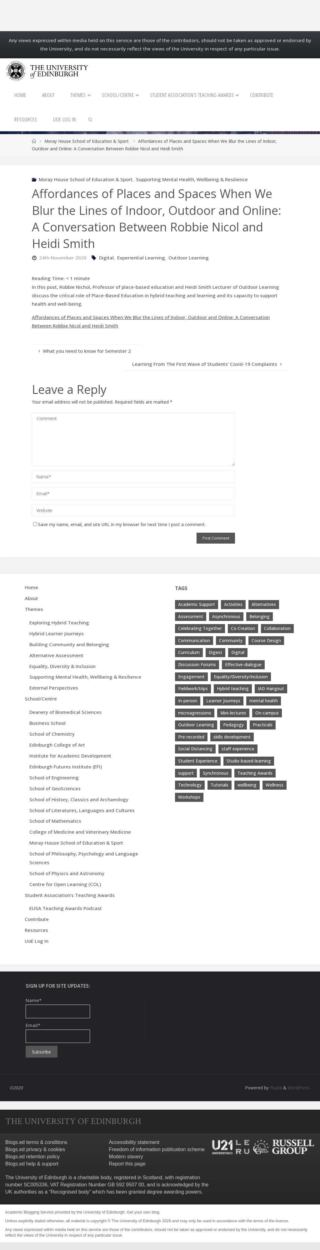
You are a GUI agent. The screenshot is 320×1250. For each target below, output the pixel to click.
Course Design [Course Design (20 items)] (266, 640)
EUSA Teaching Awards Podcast (65, 908)
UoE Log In (36, 941)
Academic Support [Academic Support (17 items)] (196, 604)
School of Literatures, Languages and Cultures (82, 810)
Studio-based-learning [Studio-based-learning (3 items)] (249, 761)
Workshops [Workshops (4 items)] (189, 797)
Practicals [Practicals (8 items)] (262, 725)
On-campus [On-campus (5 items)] (267, 713)
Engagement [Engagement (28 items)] (191, 677)
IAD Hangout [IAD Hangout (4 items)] (271, 688)
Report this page (127, 1163)
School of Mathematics (55, 821)
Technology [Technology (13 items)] (190, 785)
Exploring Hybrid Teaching (59, 622)
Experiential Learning (141, 257)
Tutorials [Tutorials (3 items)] (219, 785)
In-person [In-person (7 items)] (187, 701)
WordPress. (299, 1088)
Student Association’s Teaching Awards (70, 895)
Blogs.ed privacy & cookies (35, 1149)
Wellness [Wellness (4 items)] (274, 785)
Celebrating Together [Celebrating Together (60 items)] (200, 628)
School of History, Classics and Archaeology (78, 799)
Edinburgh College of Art (57, 745)
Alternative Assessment (56, 655)
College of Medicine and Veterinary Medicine (80, 832)
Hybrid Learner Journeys (56, 633)
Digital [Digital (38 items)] (237, 652)
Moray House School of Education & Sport (86, 141)
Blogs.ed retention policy (32, 1156)
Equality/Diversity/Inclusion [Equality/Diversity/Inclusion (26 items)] (241, 677)
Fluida (275, 1088)
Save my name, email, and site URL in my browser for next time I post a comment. (119, 524)
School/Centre (41, 698)
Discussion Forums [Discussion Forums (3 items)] (197, 664)
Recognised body (70, 1191)
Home (31, 587)
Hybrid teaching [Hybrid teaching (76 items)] (233, 688)
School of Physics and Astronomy (66, 873)
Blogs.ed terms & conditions (36, 1142)
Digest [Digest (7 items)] (215, 652)
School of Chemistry (52, 734)
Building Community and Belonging (69, 644)
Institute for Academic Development (70, 756)
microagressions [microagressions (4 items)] (194, 713)
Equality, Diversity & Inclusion (62, 666)
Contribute (37, 919)
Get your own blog (143, 1212)
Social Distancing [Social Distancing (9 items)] (195, 749)
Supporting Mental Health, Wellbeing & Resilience (192, 179)
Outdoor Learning (188, 257)
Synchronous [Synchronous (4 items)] (215, 773)
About (31, 598)
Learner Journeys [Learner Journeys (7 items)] (223, 701)
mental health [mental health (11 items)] (263, 701)
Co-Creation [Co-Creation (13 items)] (243, 628)
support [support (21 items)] (186, 773)
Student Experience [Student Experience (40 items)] (198, 761)
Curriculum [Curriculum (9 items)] (189, 652)
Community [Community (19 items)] (230, 640)
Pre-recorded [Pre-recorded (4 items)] (191, 737)
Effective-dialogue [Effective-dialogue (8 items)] (243, 664)
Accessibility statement (134, 1142)
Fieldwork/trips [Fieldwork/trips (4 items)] (193, 688)
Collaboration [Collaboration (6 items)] (277, 628)
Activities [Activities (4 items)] (233, 604)
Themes (34, 609)
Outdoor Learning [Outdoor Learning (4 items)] (196, 725)
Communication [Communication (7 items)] (194, 640)
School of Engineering (54, 777)
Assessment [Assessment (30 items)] (190, 616)
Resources (36, 930)
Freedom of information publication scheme (157, 1149)
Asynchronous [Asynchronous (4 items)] (226, 616)
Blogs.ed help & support (31, 1163)
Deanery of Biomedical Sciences (65, 712)
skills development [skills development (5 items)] (232, 737)
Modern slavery (126, 1156)
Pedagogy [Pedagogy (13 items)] (233, 725)
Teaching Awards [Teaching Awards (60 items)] (255, 773)
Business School (47, 723)
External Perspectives (53, 688)
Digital (106, 257)
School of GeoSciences (55, 788)
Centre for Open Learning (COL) (65, 884)
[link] (91, 119)
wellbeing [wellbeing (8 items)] (247, 785)
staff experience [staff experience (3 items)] (238, 749)
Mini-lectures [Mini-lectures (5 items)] (233, 713)
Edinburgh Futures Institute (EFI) (65, 766)
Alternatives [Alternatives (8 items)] (264, 604)
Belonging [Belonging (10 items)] (259, 616)
